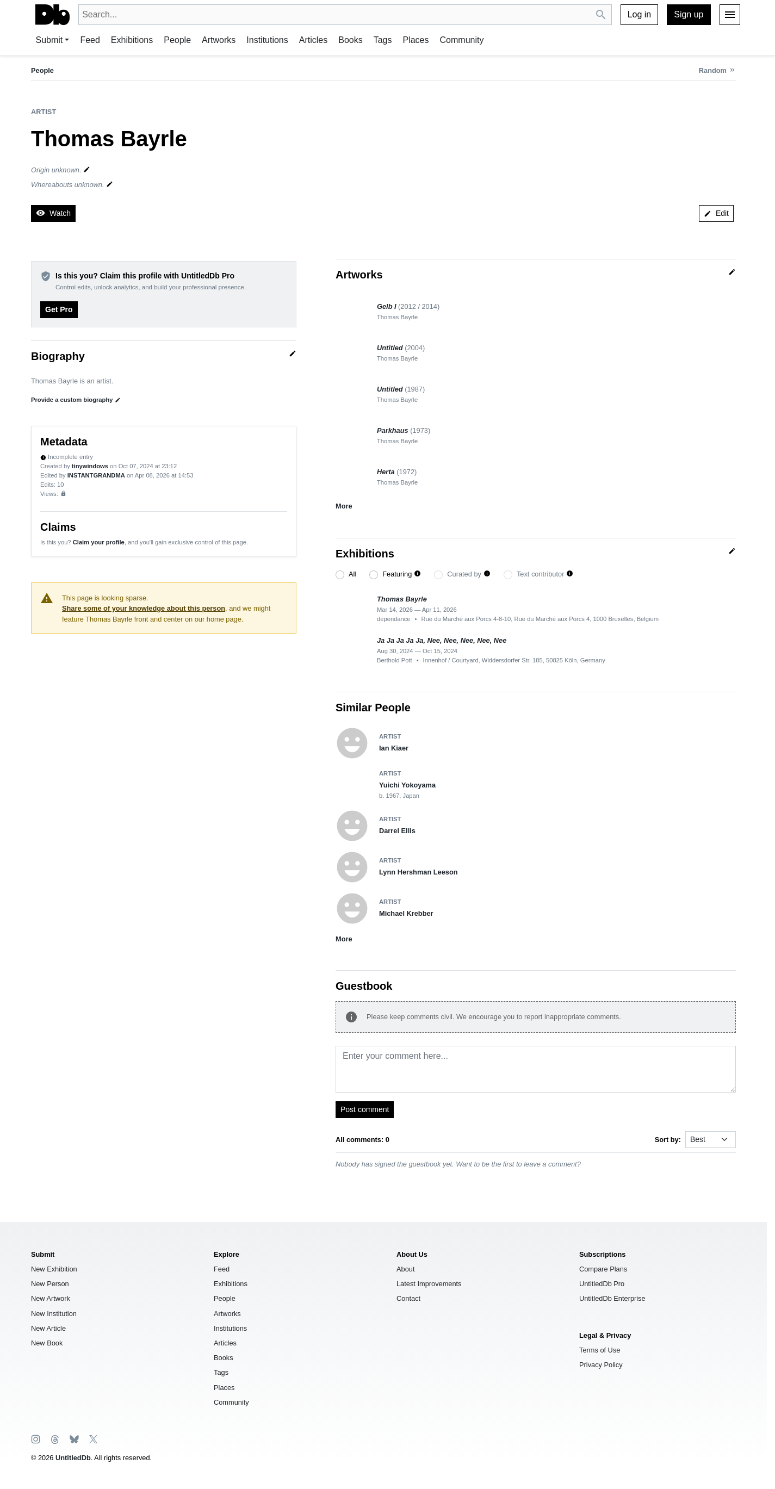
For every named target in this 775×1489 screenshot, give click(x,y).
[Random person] (717, 70)
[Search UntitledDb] (601, 15)
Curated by (464, 574)
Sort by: (668, 1140)
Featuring (397, 574)
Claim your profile (99, 542)
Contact (408, 1298)
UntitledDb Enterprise (612, 1298)
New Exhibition (54, 1269)
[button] (417, 574)
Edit (716, 213)
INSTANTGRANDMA (96, 475)
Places (415, 40)
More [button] (344, 506)
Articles (313, 40)
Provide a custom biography (76, 400)
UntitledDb (73, 1458)
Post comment (364, 1109)
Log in (640, 14)
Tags (383, 40)
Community (462, 40)
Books (350, 40)
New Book (47, 1343)
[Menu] (730, 14)
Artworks (218, 40)
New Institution (54, 1314)
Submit (49, 40)
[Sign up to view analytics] (63, 494)
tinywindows (90, 466)
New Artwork (50, 1298)
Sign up (688, 14)
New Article (48, 1328)
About (405, 1269)
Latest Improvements (429, 1284)
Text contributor (541, 574)
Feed (90, 40)
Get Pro (59, 309)
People (177, 40)
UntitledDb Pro (601, 1284)
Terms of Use (599, 1350)
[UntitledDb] (52, 14)
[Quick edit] (292, 353)
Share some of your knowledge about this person (143, 608)
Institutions (267, 40)
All (352, 574)
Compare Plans (603, 1269)
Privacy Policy (601, 1365)
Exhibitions (132, 40)
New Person (50, 1284)
